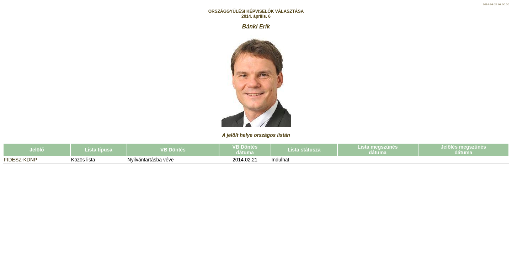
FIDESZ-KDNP (20, 159)
